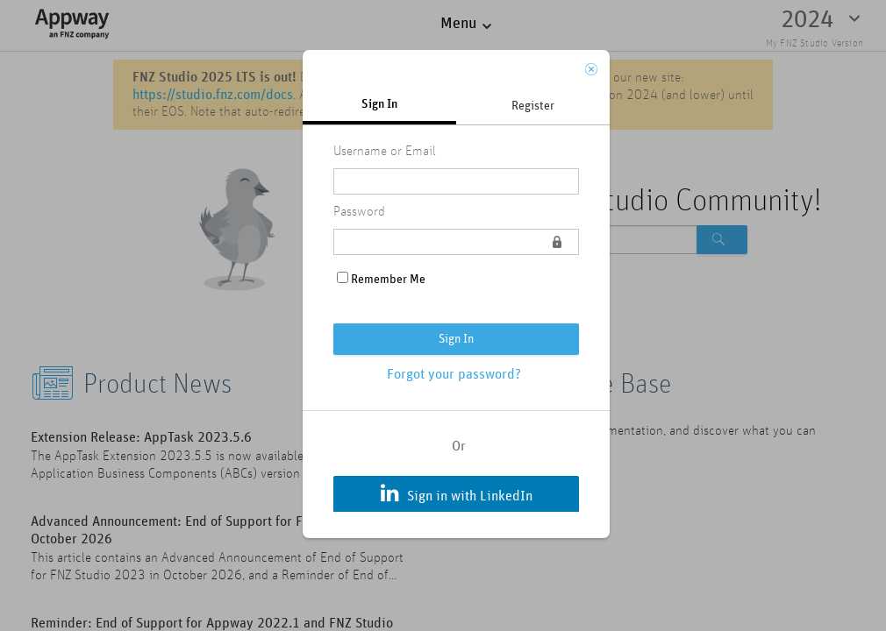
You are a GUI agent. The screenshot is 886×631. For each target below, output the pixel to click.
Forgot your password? (454, 373)
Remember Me (388, 279)
